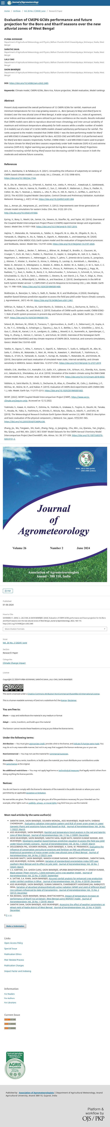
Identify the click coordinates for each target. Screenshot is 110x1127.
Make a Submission (15, 926)
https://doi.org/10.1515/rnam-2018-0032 (85, 376)
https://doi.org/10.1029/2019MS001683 (64, 390)
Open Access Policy (13, 943)
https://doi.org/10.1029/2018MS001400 (41, 286)
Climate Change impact (14, 663)
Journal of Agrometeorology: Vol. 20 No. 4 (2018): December (72, 881)
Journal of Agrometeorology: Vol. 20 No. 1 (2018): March (51, 900)
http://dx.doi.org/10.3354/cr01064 (20, 212)
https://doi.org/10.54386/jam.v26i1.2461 (53, 300)
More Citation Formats (14, 629)
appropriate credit (37, 743)
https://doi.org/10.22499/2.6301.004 (56, 199)
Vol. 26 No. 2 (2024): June (34, 11)
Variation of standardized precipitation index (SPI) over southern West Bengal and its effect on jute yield (54, 862)
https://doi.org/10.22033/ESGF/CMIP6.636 (24, 421)
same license (11, 764)
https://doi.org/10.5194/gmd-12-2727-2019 (80, 363)
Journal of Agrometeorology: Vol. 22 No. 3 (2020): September (51, 874)
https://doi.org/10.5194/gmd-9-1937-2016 (56, 226)
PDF (9, 591)
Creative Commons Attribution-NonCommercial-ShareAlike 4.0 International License (63, 694)
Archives (16, 11)
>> (11, 915)
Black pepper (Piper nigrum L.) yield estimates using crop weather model (46, 872)
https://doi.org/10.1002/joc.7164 (20, 178)
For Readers (9, 994)
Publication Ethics (12, 954)
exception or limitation (36, 793)
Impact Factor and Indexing (17, 971)
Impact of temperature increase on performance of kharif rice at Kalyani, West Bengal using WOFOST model (54, 897)
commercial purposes (59, 753)
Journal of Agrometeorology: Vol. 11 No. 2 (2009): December (60, 835)
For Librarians (10, 1002)
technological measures (69, 770)
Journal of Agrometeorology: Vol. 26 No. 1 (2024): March (68, 843)
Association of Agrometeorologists (36, 1092)
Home (7, 11)
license (64, 700)
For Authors (9, 998)
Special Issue (10, 948)
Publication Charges (14, 965)
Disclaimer (72, 700)
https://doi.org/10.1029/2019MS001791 (29, 317)
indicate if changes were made (86, 743)
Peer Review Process (14, 959)
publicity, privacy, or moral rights (43, 803)
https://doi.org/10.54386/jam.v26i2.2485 (28, 83)
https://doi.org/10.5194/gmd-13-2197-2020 (73, 244)
